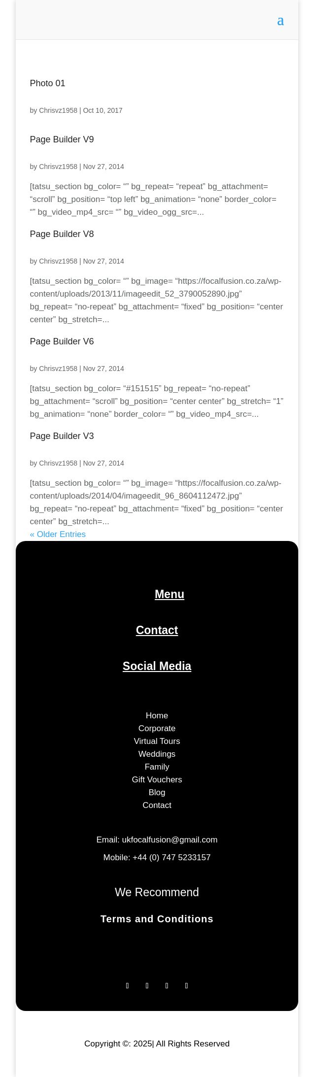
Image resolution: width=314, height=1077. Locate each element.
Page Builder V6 (62, 341)
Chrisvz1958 (58, 110)
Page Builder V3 (62, 436)
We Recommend (157, 892)
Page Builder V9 (62, 139)
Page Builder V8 (62, 234)
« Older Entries (58, 534)
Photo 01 (48, 83)
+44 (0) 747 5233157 (171, 857)
